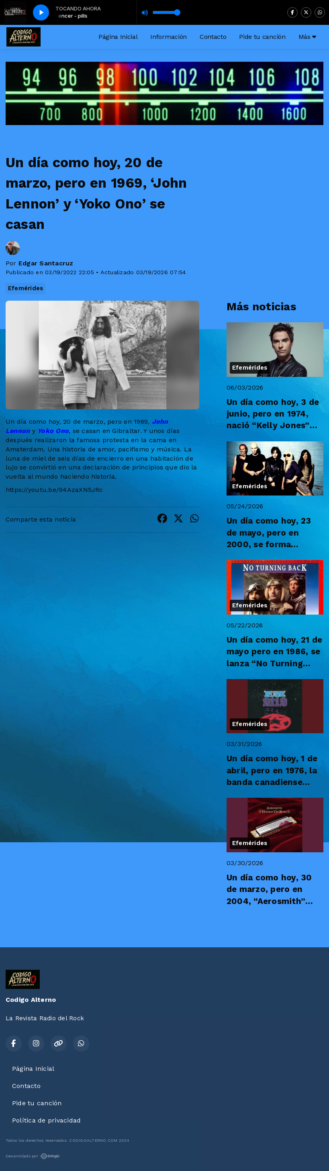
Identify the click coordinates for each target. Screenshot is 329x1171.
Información (168, 36)
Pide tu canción (262, 36)
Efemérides (25, 288)
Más (307, 36)
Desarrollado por (33, 1156)
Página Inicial (118, 36)
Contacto (213, 36)
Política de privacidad (46, 1120)
